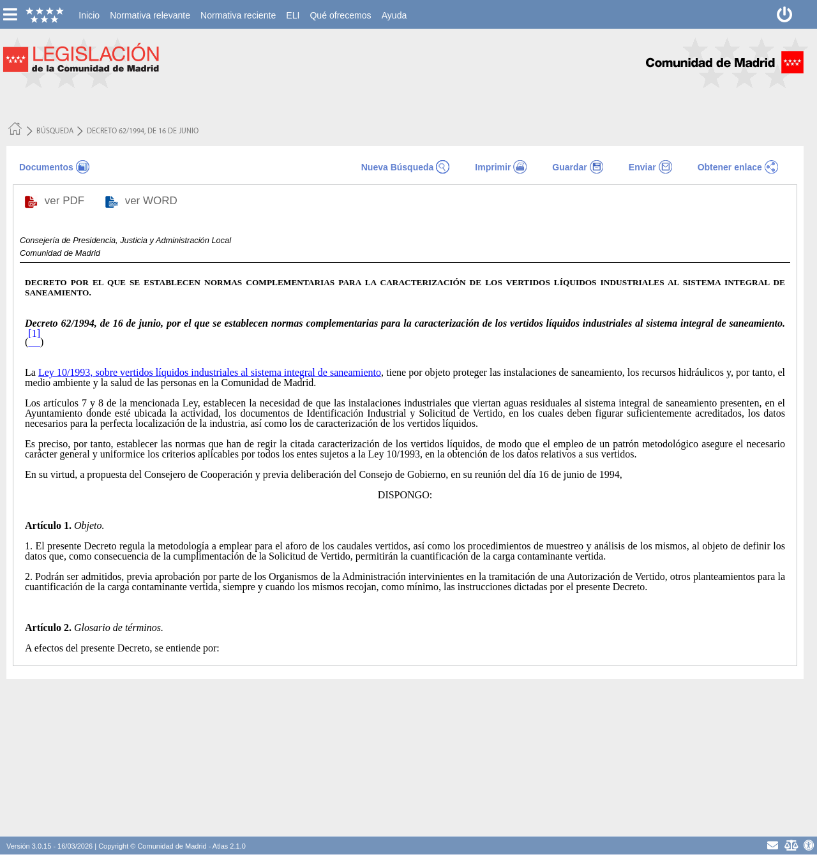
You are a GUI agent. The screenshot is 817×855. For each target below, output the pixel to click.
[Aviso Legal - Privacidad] (790, 845)
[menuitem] (89, 15)
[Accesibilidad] (809, 845)
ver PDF (66, 201)
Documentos (46, 167)
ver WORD (153, 201)
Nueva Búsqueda (397, 167)
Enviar (642, 167)
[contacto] (772, 845)
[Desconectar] (785, 14)
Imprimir (493, 167)
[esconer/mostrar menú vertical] (10, 14)
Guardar (569, 167)
